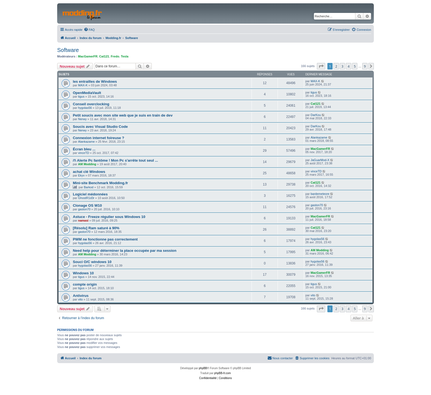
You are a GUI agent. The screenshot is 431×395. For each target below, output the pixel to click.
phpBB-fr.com (222, 373)
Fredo (115, 56)
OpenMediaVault (87, 93)
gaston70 (84, 209)
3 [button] (342, 66)
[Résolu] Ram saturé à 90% (96, 228)
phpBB (203, 368)
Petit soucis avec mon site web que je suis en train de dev (123, 115)
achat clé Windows (89, 172)
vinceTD (83, 152)
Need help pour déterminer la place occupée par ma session (124, 250)
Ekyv (81, 175)
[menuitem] (89, 29)
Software (68, 50)
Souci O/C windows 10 (92, 262)
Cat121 (104, 56)
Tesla (124, 56)
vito (80, 299)
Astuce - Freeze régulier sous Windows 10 (109, 217)
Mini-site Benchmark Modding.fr (100, 183)
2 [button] (336, 66)
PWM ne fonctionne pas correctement (105, 239)
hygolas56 (85, 107)
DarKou (316, 115)
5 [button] (355, 66)
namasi (83, 220)
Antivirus (81, 296)
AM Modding (87, 164)
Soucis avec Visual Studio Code (100, 127)
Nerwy (82, 119)
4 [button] (348, 66)
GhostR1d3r (86, 198)
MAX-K (83, 85)
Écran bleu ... (84, 149)
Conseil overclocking (91, 104)
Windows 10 (83, 273)
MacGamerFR (88, 56)
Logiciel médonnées (90, 194)
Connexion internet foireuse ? (98, 138)
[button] (321, 66)
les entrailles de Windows (95, 81)
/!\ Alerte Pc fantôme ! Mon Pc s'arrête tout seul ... (115, 160)
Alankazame (86, 141)
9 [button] (365, 66)
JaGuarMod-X (320, 160)
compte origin (85, 284)
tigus (81, 96)
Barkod (88, 187)
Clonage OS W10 (87, 205)
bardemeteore (320, 193)
